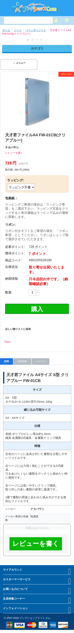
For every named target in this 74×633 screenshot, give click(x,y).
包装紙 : (11, 198)
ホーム (6, 30)
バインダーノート (35, 30)
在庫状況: (12, 267)
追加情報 (22, 361)
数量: (8, 292)
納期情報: (12, 278)
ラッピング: (15, 180)
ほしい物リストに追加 (18, 329)
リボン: (10, 224)
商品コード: (13, 260)
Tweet (7, 341)
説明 (6, 361)
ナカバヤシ (12, 147)
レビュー (40, 361)
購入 (37, 309)
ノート (18, 30)
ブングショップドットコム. (35, 617)
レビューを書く (14, 152)
